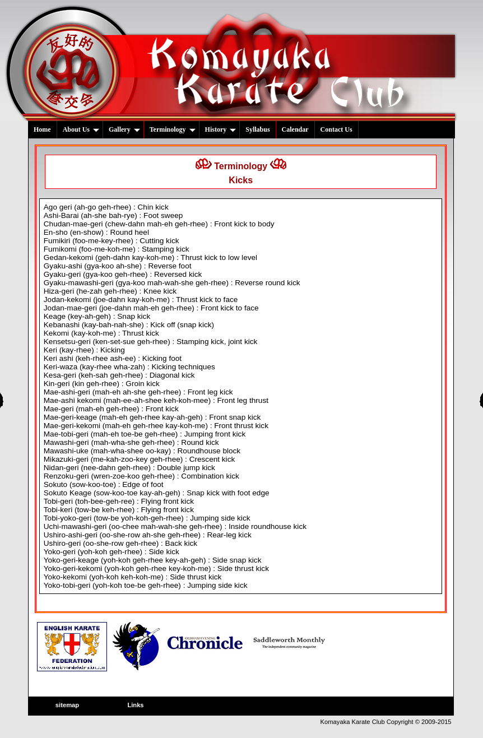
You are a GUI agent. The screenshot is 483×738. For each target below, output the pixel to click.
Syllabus (257, 129)
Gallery (124, 129)
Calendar (295, 129)
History (220, 129)
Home (42, 129)
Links (135, 705)
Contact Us (336, 129)
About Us (81, 129)
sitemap (67, 705)
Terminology (173, 129)
